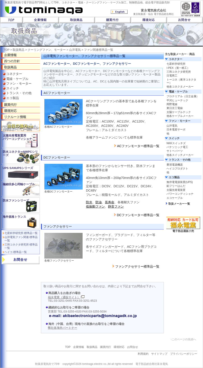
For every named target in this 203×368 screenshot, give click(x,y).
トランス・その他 (19, 93)
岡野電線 (172, 104)
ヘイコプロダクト (177, 168)
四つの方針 (12, 61)
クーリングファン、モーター (47, 49)
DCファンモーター (56, 157)
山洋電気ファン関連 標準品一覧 (21, 239)
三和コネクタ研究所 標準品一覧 (21, 246)
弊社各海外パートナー (62, 327)
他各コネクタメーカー (180, 86)
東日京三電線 (175, 108)
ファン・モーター (19, 83)
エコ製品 (12, 98)
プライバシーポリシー (183, 353)
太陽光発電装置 (176, 190)
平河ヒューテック (177, 100)
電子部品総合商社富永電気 (151, 364)
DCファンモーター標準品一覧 (138, 215)
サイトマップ (159, 353)
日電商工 (172, 75)
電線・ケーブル (17, 79)
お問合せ (132, 347)
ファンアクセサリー (57, 226)
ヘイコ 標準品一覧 (16, 252)
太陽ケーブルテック (179, 112)
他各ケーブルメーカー (180, 116)
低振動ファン (95, 206)
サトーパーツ (175, 151)
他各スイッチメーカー (180, 155)
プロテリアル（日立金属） (183, 96)
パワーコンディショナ (180, 193)
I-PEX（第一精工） (178, 67)
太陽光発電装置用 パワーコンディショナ (17, 137)
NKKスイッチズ (176, 143)
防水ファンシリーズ (16, 200)
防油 (98, 202)
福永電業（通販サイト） (64, 297)
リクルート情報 (15, 116)
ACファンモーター (56, 93)
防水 (89, 202)
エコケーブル (175, 197)
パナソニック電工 (177, 147)
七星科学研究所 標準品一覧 (21, 233)
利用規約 (143, 353)
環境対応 (10, 110)
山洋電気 (75, 49)
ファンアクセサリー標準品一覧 (137, 266)
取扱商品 (18, 49)
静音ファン (116, 206)
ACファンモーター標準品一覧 (138, 146)
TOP (6, 49)
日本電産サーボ (176, 129)
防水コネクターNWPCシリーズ (20, 153)
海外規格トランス (14, 216)
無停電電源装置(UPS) (180, 182)
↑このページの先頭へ (183, 339)
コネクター (14, 74)
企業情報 (10, 55)
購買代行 (10, 104)
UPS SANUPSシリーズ (18, 168)
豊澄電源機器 (175, 164)
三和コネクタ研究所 (179, 71)
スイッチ (12, 88)
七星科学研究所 (176, 63)
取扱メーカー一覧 (179, 203)
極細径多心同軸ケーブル (19, 184)
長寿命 (109, 202)
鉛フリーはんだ (176, 185)
